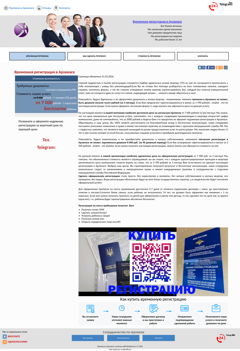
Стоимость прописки (149, 56)
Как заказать (88, 338)
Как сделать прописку (94, 56)
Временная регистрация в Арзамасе (157, 21)
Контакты (203, 56)
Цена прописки (123, 338)
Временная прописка (37, 56)
